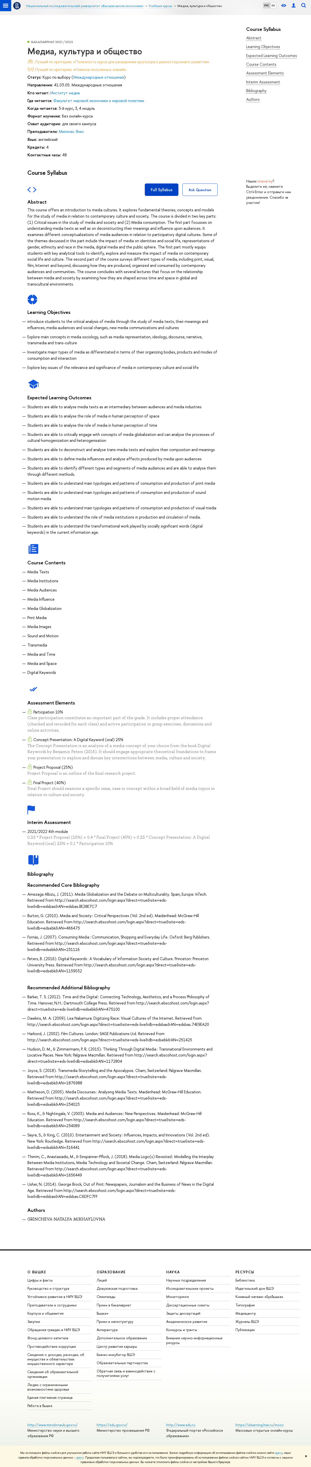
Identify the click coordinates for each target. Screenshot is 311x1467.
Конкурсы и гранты (181, 1329)
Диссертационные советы (187, 1305)
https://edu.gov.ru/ (112, 1424)
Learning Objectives (263, 46)
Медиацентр (245, 1313)
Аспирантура (107, 1329)
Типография (245, 1305)
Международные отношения (98, 77)
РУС (266, 5)
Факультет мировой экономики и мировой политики (98, 100)
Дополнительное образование (122, 1338)
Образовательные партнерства (122, 1362)
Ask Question (200, 189)
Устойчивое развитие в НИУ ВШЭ (54, 1296)
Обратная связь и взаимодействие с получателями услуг (126, 1373)
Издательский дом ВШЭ (254, 1288)
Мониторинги (177, 1296)
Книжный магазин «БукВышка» (259, 1296)
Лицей (102, 1280)
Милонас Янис (71, 131)
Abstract (253, 38)
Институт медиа (65, 93)
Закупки (33, 1321)
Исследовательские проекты (190, 1288)
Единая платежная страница (50, 1397)
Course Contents (261, 64)
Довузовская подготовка (117, 1288)
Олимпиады (106, 1296)
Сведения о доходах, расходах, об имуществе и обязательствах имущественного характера (55, 1359)
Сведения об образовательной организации (52, 1374)
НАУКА (173, 1272)
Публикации (245, 1329)
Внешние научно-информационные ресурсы (194, 1340)
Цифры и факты (40, 1280)
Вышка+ (103, 1313)
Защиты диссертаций (183, 1313)
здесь (278, 1453)
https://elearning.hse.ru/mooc (259, 1424)
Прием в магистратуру (115, 1321)
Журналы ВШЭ (247, 1321)
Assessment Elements (265, 73)
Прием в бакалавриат (114, 1305)
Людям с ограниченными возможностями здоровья (48, 1387)
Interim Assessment (263, 82)
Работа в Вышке (39, 1405)
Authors (253, 99)
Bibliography (256, 90)
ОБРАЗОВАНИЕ (111, 1272)
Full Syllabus (161, 189)
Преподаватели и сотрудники (52, 1305)
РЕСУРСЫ (244, 1272)
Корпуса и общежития (45, 1313)
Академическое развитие (186, 1321)
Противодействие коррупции (51, 1346)
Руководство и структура (48, 1288)
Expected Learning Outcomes (271, 55)
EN (273, 5)
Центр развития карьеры (117, 1346)
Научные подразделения (186, 1280)
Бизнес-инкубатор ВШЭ (116, 1354)
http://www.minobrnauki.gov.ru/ (52, 1424)
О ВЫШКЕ (36, 1272)
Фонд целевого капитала (47, 1338)
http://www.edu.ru (180, 1424)
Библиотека (245, 1280)
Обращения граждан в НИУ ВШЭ (53, 1329)
